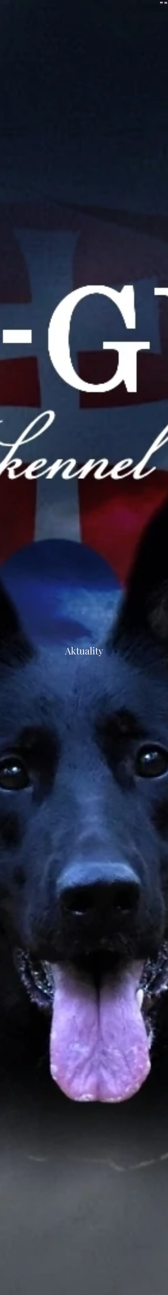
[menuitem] (111, 8)
